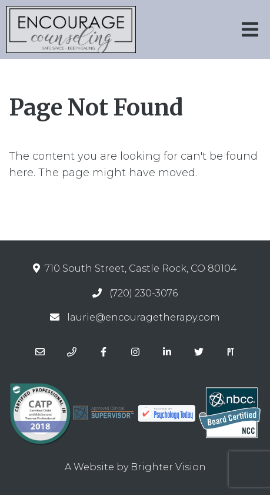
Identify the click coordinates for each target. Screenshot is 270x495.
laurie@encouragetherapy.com (143, 317)
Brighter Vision (168, 467)
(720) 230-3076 (143, 293)
